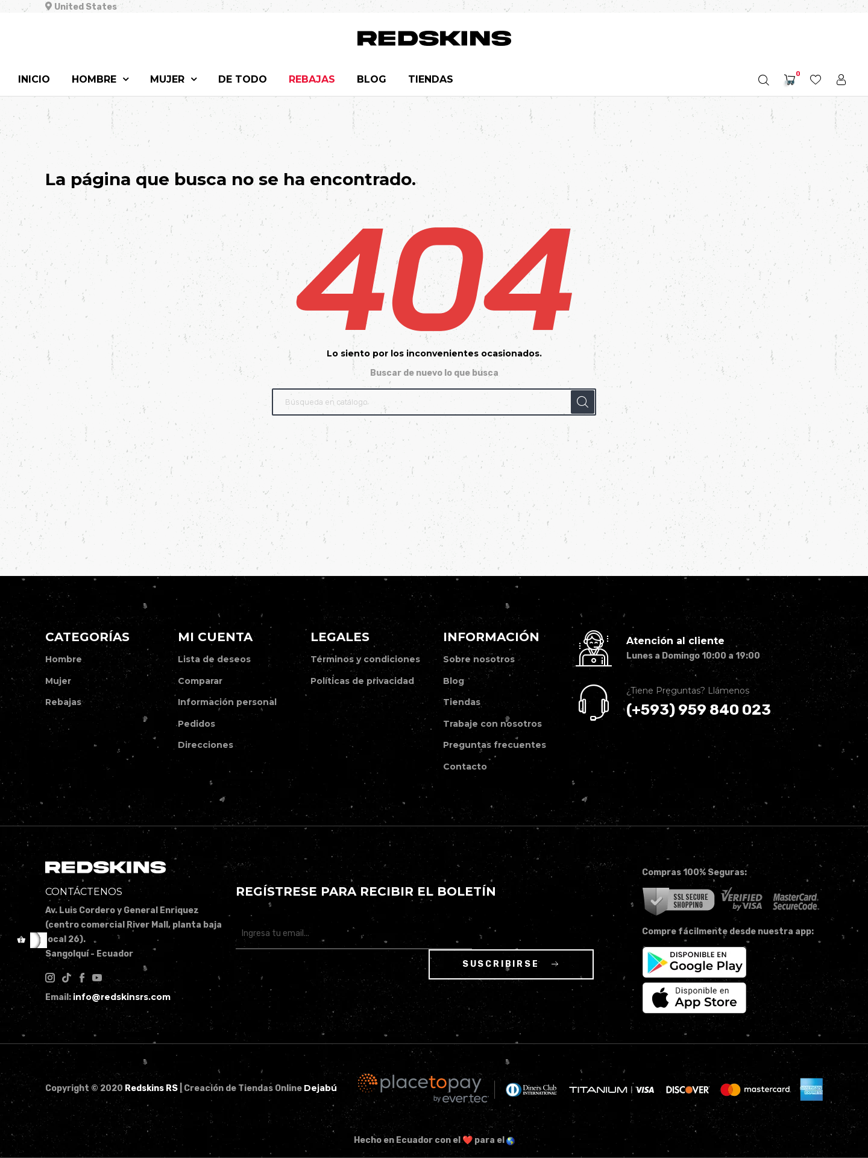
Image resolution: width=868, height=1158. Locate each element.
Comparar (200, 681)
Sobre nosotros (479, 659)
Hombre (63, 659)
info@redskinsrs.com (122, 997)
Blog (453, 681)
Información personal (227, 702)
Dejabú (320, 1088)
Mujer (58, 681)
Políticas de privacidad (362, 681)
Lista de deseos (214, 659)
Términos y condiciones (365, 659)
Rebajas (63, 702)
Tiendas (461, 702)
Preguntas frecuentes (494, 744)
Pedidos (196, 723)
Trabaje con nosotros (492, 723)
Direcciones (205, 744)
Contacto (465, 766)
